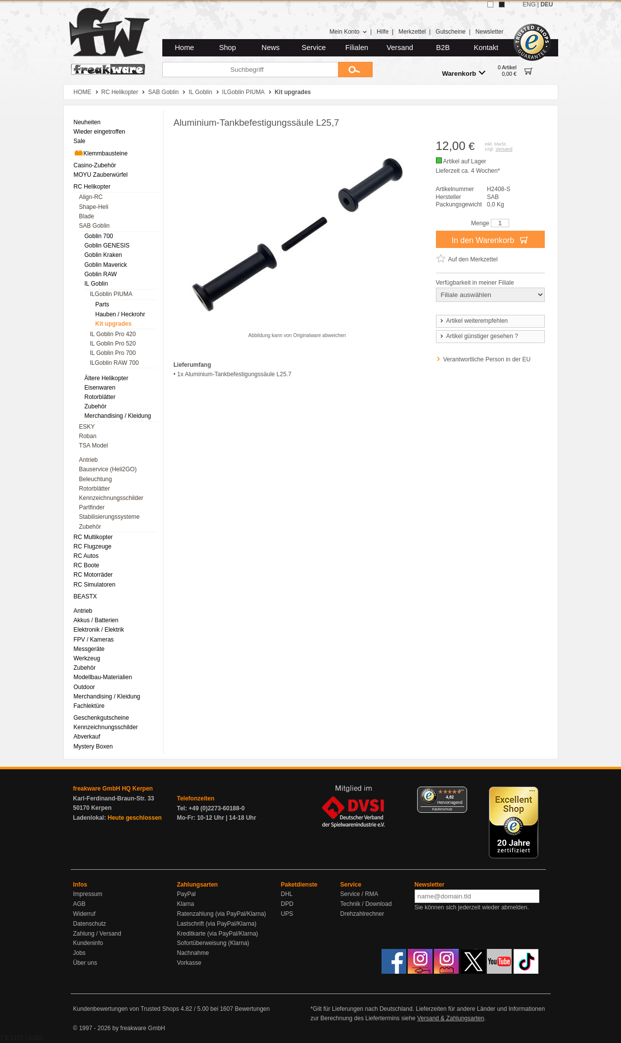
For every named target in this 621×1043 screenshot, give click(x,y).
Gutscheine (450, 31)
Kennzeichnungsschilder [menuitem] (111, 498)
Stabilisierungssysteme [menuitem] (109, 516)
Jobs (79, 952)
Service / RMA (359, 894)
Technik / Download (366, 903)
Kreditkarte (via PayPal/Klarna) (217, 933)
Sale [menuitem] (80, 141)
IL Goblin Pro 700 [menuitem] (113, 352)
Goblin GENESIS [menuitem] (107, 245)
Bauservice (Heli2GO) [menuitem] (108, 469)
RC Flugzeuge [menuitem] (93, 546)
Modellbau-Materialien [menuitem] (103, 677)
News (271, 47)
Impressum (87, 894)
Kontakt (486, 47)
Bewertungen (252, 1008)
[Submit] (355, 69)
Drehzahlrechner (362, 913)
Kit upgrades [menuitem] (114, 323)
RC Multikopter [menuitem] (93, 537)
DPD (287, 903)
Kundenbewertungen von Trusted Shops (126, 1008)
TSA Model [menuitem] (93, 445)
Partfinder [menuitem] (92, 507)
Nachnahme (193, 952)
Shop (227, 47)
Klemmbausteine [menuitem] (101, 153)
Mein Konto (348, 31)
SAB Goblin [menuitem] (94, 225)
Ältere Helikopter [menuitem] (107, 378)
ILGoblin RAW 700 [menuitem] (114, 362)
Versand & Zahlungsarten (450, 1018)
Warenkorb (463, 73)
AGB (79, 903)
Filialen (356, 47)
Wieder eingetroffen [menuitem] (100, 131)
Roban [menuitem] (87, 436)
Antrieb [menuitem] (88, 459)
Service (314, 47)
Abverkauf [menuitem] (87, 736)
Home (184, 47)
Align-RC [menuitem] (91, 197)
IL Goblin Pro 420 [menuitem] (113, 334)
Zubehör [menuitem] (96, 406)
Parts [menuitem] (102, 304)
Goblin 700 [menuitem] (99, 236)
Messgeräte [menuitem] (89, 649)
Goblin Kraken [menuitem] (103, 254)
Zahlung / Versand (97, 933)
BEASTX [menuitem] (85, 596)
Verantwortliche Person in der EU (487, 359)
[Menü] (461, 792)
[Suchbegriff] (250, 69)
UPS (287, 913)
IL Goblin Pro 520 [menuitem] (113, 343)
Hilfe (382, 31)
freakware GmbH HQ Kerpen (113, 788)
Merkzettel (412, 31)
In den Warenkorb (489, 240)
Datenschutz (89, 923)
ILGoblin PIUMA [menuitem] (111, 294)
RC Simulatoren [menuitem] (95, 584)
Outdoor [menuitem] (84, 687)
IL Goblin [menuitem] (96, 283)
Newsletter (490, 31)
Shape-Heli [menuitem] (93, 206)
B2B (443, 47)
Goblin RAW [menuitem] (101, 274)
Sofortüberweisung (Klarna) (213, 943)
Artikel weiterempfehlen (473, 320)
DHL (287, 894)
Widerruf (84, 913)
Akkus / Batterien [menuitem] (96, 620)
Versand (399, 47)
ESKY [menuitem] (87, 426)
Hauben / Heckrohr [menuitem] (120, 314)
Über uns (85, 962)
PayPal (186, 894)
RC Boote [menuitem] (86, 565)
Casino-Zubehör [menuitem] (95, 165)
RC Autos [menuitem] (86, 555)
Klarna (185, 903)
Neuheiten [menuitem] (87, 122)
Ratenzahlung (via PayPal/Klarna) (221, 913)
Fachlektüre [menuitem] (89, 705)
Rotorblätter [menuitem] (100, 397)
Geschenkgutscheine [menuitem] (101, 717)
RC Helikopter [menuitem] (92, 186)
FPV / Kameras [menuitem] (94, 639)
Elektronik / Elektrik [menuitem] (99, 629)
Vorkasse (189, 962)
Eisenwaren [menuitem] (100, 387)
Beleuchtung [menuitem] (95, 479)
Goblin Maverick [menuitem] (106, 264)
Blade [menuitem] (87, 216)
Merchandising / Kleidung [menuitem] (118, 415)
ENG (529, 4)
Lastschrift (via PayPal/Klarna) (217, 923)
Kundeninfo (88, 943)
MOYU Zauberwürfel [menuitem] (101, 174)
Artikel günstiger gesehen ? (478, 336)
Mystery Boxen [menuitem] (93, 746)
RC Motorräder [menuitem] (93, 574)
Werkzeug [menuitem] (87, 658)
